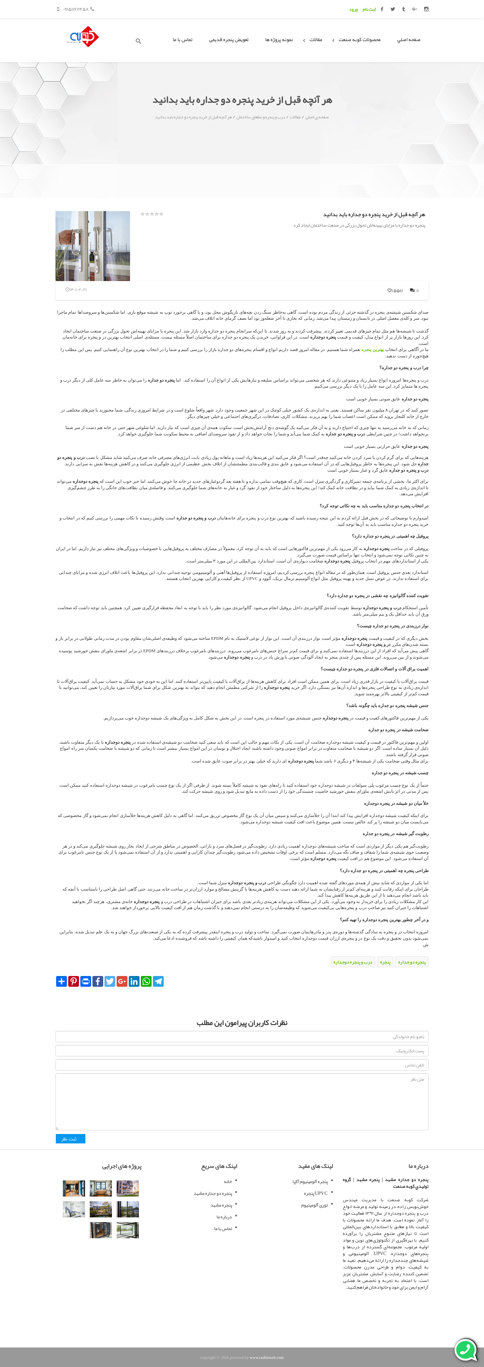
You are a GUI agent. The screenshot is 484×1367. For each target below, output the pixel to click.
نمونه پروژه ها (279, 39)
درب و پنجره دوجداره (352, 962)
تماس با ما (183, 39)
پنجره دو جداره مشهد (213, 1193)
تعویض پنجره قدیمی (229, 39)
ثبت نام (369, 9)
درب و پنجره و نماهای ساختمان (260, 117)
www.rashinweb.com (267, 1357)
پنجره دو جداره (412, 962)
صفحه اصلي (408, 39)
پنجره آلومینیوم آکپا (310, 1181)
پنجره (385, 962)
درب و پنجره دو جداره (401, 367)
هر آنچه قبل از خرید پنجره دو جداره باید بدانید (193, 117)
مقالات (316, 39)
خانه (228, 1181)
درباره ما (224, 1216)
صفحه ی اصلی (317, 117)
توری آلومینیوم (314, 1205)
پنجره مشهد (221, 1205)
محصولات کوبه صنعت (360, 39)
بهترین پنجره (372, 349)
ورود (353, 9)
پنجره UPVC (316, 1193)
